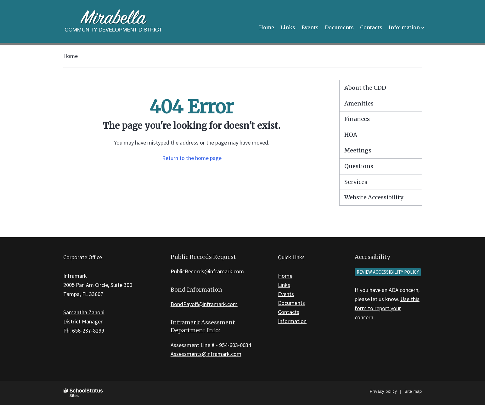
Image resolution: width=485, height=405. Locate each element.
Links (284, 284)
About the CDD (365, 87)
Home (70, 56)
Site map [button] (413, 391)
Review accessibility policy (388, 272)
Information (292, 321)
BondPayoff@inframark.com (204, 304)
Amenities (359, 103)
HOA (350, 134)
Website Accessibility (373, 197)
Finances (357, 119)
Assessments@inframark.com (206, 353)
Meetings (357, 150)
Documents (291, 302)
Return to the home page (192, 158)
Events (286, 294)
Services (355, 181)
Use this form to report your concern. (387, 308)
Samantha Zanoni (83, 312)
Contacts (288, 312)
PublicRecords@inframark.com (207, 271)
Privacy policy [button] (383, 391)
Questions (358, 166)
